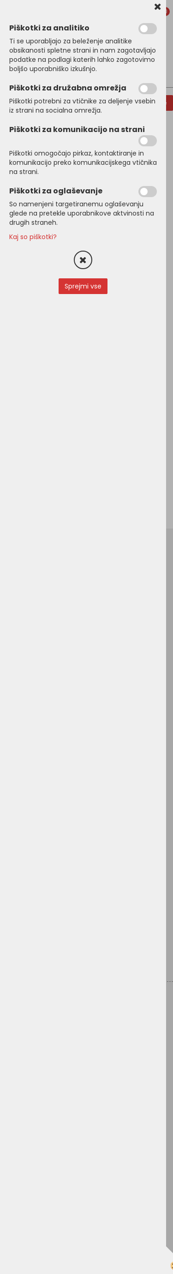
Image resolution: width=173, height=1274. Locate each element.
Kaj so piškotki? (33, 236)
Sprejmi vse (83, 286)
